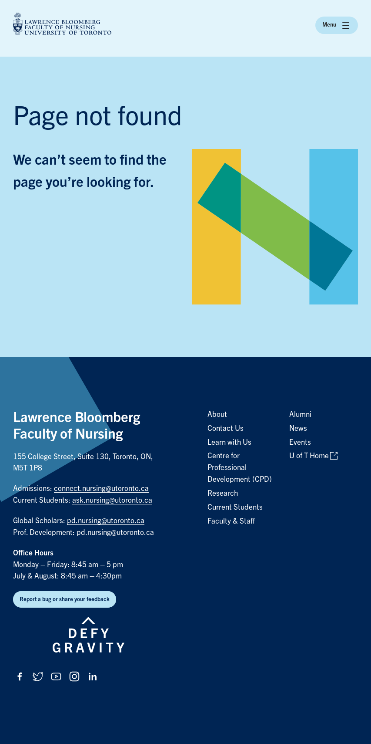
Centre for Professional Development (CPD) (239, 467)
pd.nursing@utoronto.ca (105, 520)
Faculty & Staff (231, 521)
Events (300, 442)
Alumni (300, 414)
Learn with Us (229, 442)
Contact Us (225, 428)
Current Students (235, 507)
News (298, 428)
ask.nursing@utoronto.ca (112, 500)
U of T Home (309, 456)
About (217, 414)
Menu (336, 25)
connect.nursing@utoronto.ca (101, 488)
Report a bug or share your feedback (65, 599)
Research (222, 493)
